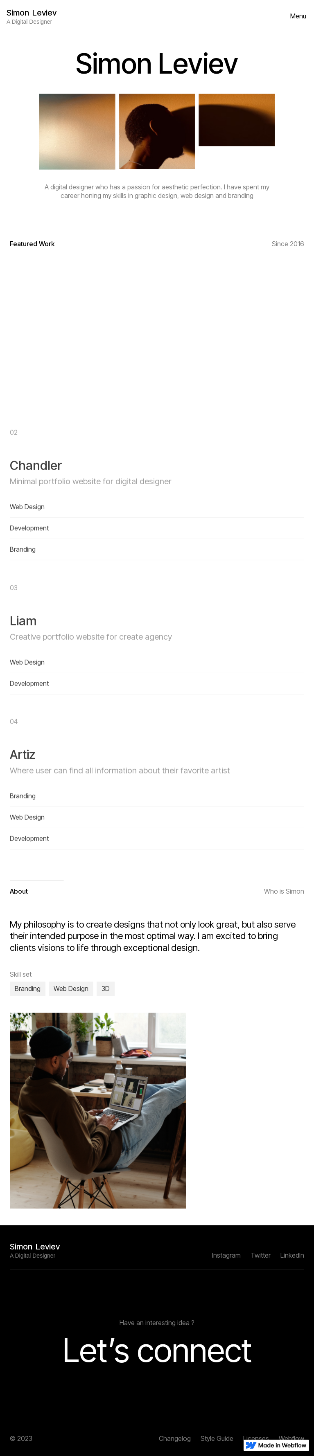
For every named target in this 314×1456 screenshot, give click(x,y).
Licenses (256, 1439)
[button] (298, 16)
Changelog (175, 1439)
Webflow (291, 1439)
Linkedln (292, 1255)
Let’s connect (157, 1350)
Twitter (261, 1255)
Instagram (226, 1255)
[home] (31, 16)
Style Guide (217, 1439)
